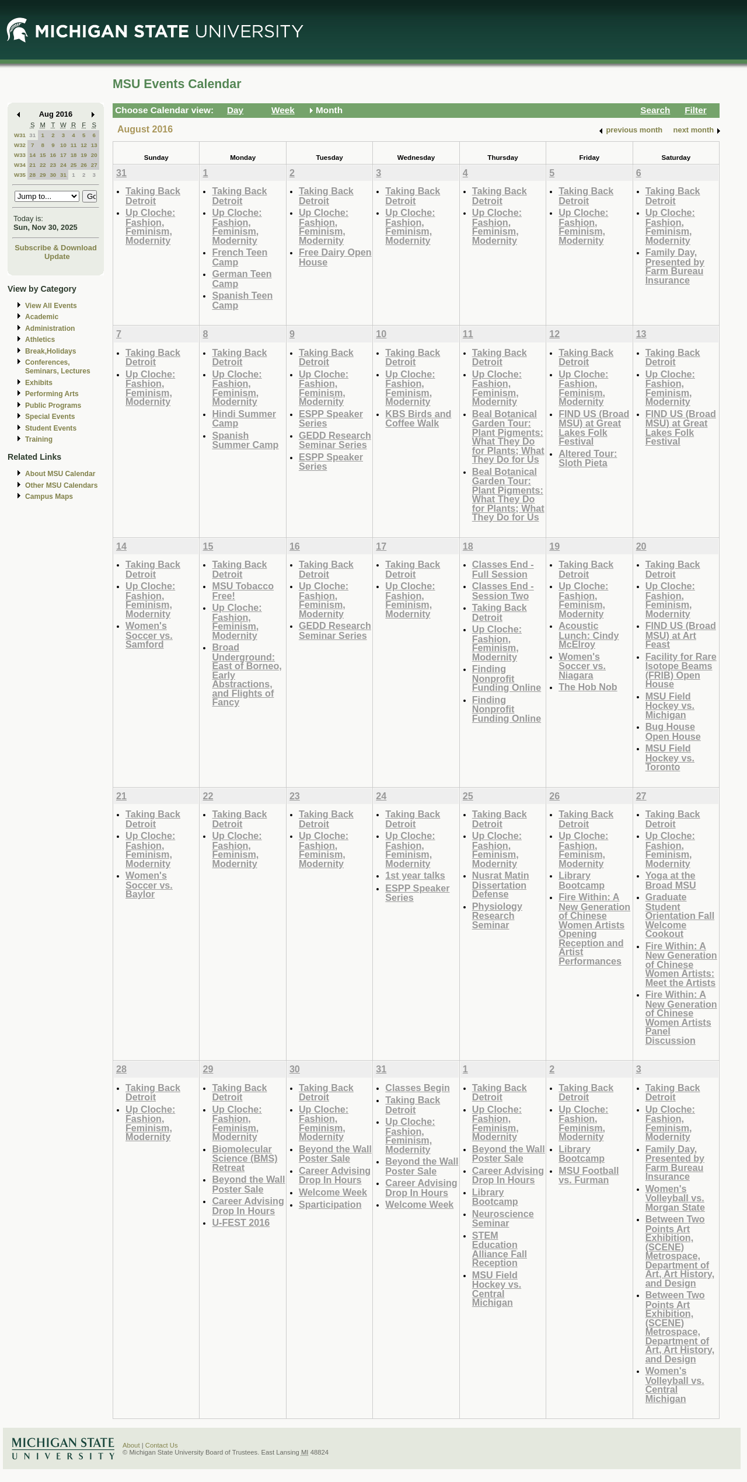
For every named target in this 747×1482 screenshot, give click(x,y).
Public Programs (53, 405)
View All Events (51, 306)
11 (74, 145)
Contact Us (161, 1445)
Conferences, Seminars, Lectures (57, 366)
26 (84, 165)
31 (32, 135)
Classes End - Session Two (503, 591)
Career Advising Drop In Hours (248, 1206)
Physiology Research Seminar (497, 915)
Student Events (50, 428)
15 (43, 155)
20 (94, 155)
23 (53, 165)
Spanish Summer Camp (245, 440)
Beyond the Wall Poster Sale (248, 1184)
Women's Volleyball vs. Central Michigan (674, 1384)
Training (39, 439)
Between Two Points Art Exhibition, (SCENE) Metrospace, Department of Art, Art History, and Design (680, 1251)
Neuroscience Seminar (503, 1218)
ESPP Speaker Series (331, 418)
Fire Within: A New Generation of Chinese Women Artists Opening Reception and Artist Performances (594, 929)
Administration (50, 328)
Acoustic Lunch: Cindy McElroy (588, 634)
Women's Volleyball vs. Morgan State (675, 1197)
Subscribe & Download (56, 247)
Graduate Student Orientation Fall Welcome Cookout (680, 915)
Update (57, 256)
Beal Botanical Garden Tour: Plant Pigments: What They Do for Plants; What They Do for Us (508, 436)
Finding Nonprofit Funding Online (506, 678)
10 (63, 145)
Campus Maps (49, 496)
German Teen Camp (241, 278)
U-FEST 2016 (241, 1222)
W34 (20, 165)
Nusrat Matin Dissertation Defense (500, 884)
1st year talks (415, 875)
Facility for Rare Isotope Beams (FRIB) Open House (681, 670)
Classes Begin (417, 1087)
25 (74, 165)
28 (32, 175)
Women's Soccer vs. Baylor (149, 884)
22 (43, 165)
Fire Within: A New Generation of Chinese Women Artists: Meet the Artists (681, 964)
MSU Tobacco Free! (243, 591)
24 (63, 165)
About (131, 1445)
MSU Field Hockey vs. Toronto (669, 757)
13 (94, 145)
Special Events (50, 417)
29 (43, 175)
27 (94, 165)
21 (32, 165)
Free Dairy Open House (335, 257)
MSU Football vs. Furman (588, 1175)
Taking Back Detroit (152, 196)
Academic (41, 317)
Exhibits (39, 383)
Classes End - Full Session (503, 569)
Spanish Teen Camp (242, 300)
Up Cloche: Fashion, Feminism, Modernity (150, 226)
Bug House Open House (673, 731)
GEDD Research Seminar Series (335, 440)
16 (53, 155)
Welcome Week (333, 1192)
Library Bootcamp (581, 880)
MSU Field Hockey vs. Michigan (669, 705)
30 (53, 175)
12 (84, 145)
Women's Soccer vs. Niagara (582, 665)
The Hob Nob (587, 686)
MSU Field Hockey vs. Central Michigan (496, 1289)
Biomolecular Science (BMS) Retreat (244, 1158)
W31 (20, 135)
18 (74, 155)
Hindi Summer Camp (244, 418)
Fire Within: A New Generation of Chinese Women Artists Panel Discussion (681, 1017)
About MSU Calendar (60, 474)
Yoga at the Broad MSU (670, 880)
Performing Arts (52, 394)
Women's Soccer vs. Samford (149, 634)
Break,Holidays (50, 351)
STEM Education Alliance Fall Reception (499, 1249)
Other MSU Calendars (61, 485)
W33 (20, 155)
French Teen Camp (239, 257)
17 (63, 155)
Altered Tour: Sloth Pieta (587, 458)
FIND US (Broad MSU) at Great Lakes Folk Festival (593, 427)
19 (84, 155)
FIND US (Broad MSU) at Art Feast (680, 634)
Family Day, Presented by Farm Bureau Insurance (674, 266)
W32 (20, 145)
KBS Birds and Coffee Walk (418, 418)
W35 (20, 175)
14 (32, 155)
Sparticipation (330, 1204)
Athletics (40, 339)
